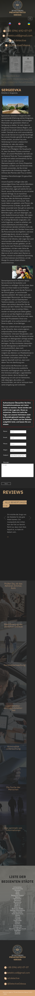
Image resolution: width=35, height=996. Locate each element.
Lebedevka (17, 927)
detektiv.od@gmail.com (17, 35)
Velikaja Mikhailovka (17, 910)
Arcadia (17, 932)
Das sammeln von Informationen (13, 829)
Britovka (17, 907)
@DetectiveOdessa (17, 45)
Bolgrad (17, 904)
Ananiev (18, 890)
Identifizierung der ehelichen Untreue (13, 625)
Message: (6, 462)
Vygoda (17, 919)
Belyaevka (17, 899)
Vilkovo (17, 917)
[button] (5, 521)
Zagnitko (17, 930)
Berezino (17, 900)
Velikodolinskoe (17, 914)
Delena (17, 922)
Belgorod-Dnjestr (17, 895)
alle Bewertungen (15, 503)
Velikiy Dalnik (17, 912)
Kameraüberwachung (14, 665)
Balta (18, 894)
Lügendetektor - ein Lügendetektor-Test (13, 708)
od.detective (17, 40)
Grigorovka (18, 920)
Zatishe (17, 934)
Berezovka (17, 902)
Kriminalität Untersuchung (13, 747)
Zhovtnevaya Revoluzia (17, 929)
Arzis (17, 892)
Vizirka (17, 915)
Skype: (5, 450)
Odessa (17, 13)
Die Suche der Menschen (13, 788)
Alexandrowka (17, 889)
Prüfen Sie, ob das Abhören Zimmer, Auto (13, 585)
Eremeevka (17, 925)
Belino (17, 897)
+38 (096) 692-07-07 (17, 30)
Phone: (5, 443)
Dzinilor (17, 924)
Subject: (5, 455)
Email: (5, 437)
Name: (5, 431)
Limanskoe (17, 887)
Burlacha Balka (17, 909)
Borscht (17, 905)
